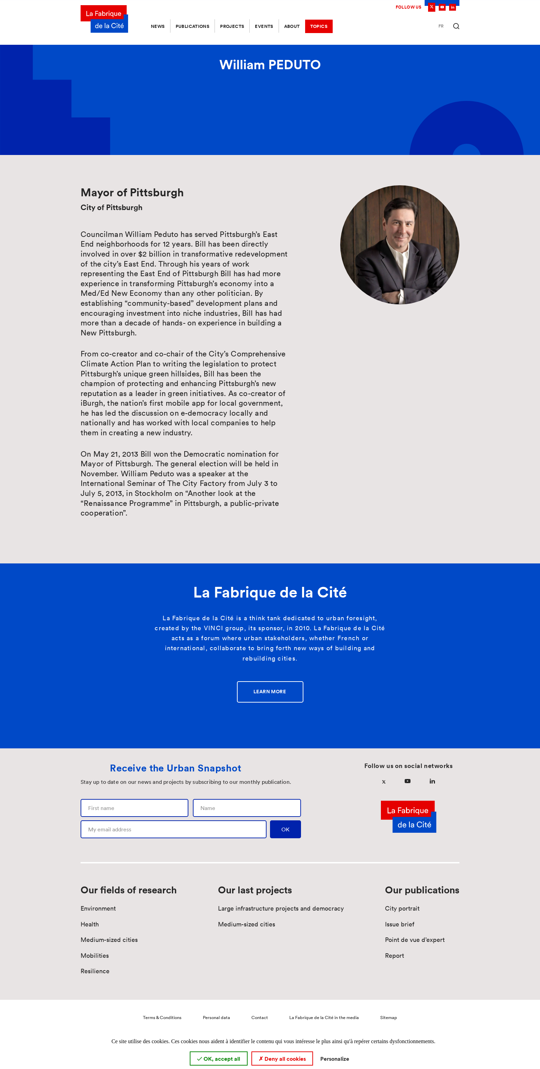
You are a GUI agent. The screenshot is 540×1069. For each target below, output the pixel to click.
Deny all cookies (282, 1058)
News (158, 26)
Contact (259, 1017)
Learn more (269, 691)
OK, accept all (218, 1058)
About (292, 26)
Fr (441, 26)
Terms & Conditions (162, 1017)
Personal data (216, 1017)
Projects (232, 26)
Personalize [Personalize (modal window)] (334, 1058)
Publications (193, 26)
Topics (319, 26)
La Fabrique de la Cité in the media (324, 1017)
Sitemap (388, 1017)
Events (264, 26)
